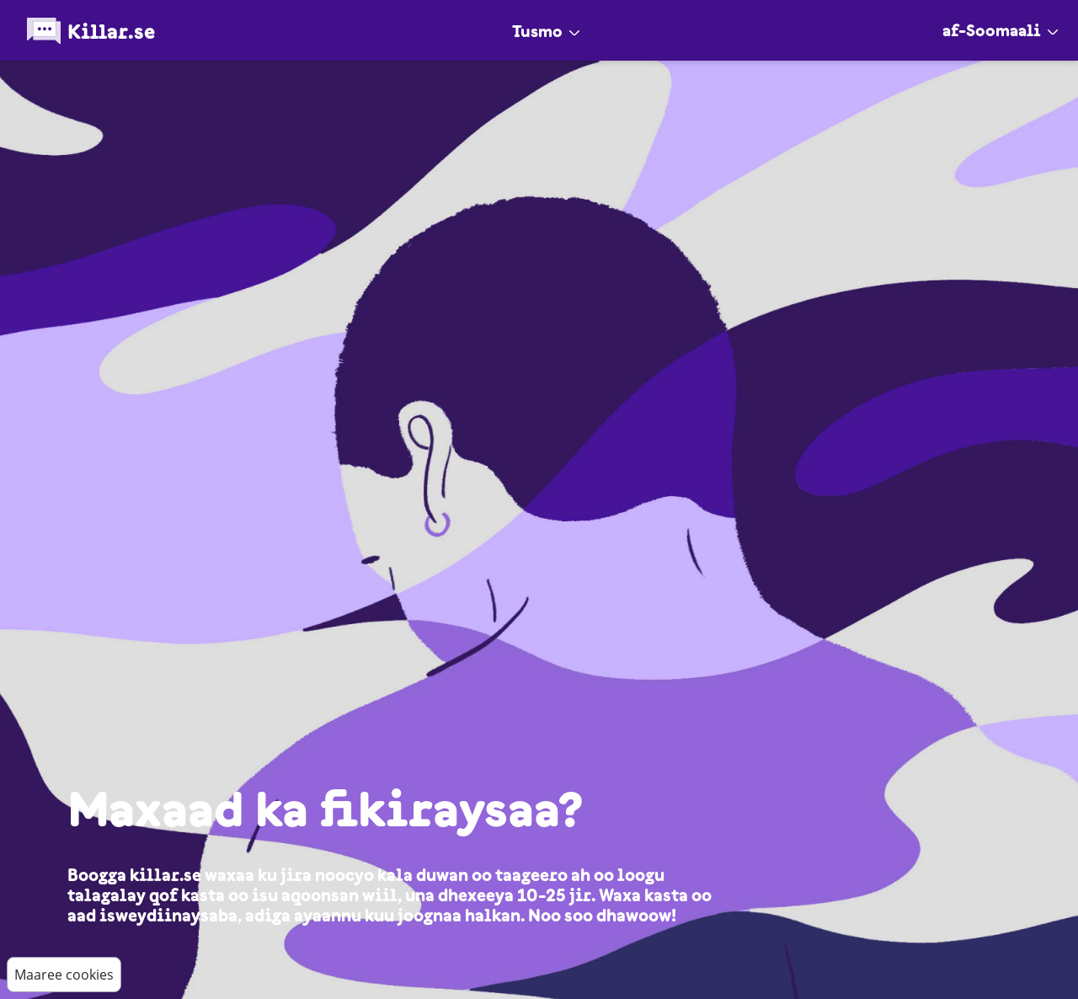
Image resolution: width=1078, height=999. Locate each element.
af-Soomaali (1000, 30)
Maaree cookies (64, 974)
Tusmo (545, 30)
